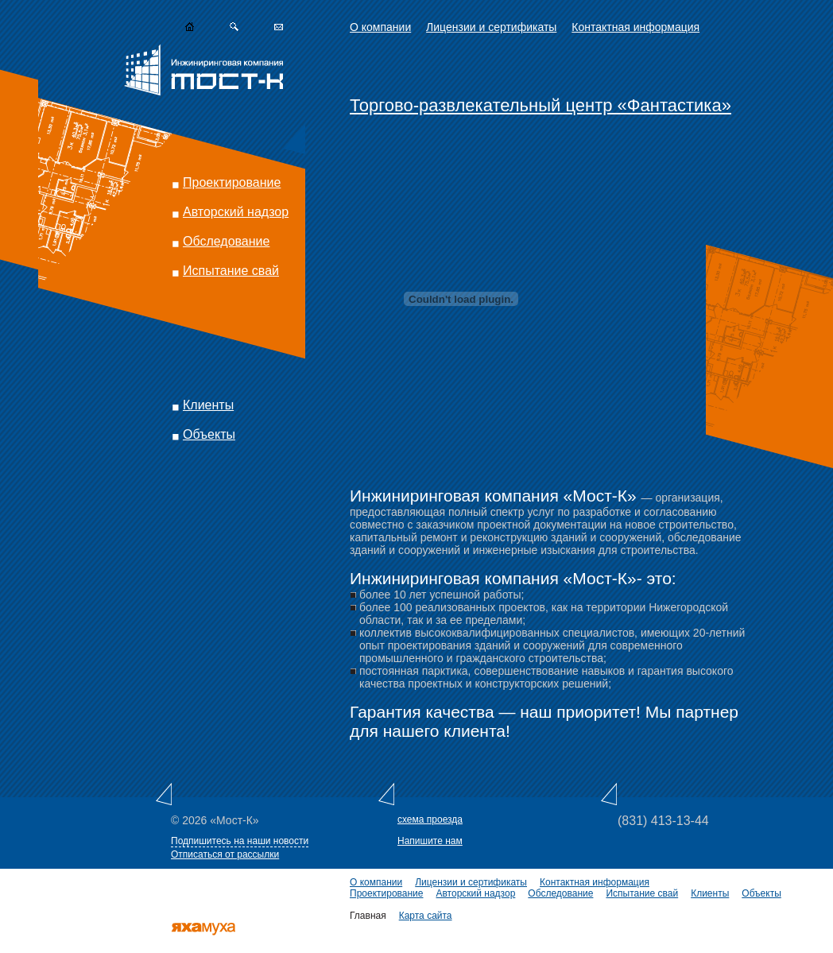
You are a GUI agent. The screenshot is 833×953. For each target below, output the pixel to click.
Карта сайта (425, 915)
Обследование (226, 241)
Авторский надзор (236, 212)
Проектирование (232, 182)
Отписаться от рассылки (225, 854)
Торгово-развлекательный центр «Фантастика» (540, 105)
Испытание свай (231, 270)
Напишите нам (430, 840)
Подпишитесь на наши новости (239, 840)
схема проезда (430, 819)
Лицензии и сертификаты (491, 27)
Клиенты (208, 405)
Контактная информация (635, 27)
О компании (380, 27)
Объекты (209, 434)
